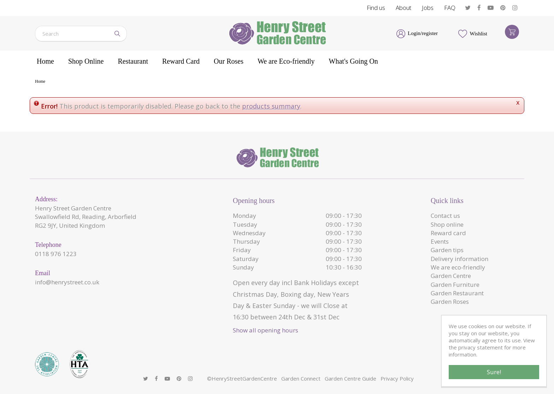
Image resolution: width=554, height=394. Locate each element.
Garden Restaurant (457, 293)
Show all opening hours (265, 330)
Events (440, 241)
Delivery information (459, 259)
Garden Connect (300, 378)
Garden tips (447, 250)
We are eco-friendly (458, 267)
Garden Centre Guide (350, 378)
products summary (271, 106)
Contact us (445, 216)
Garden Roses (450, 301)
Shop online (447, 224)
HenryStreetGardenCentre (244, 378)
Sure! (494, 372)
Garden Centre (451, 276)
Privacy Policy (397, 378)
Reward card (448, 233)
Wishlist (478, 33)
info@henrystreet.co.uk (67, 282)
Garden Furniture (455, 284)
